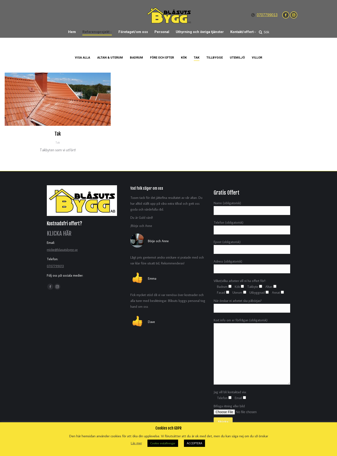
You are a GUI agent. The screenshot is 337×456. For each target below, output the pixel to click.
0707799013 (267, 15)
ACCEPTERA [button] (194, 443)
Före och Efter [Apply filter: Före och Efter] (162, 57)
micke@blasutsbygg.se (62, 250)
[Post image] (58, 99)
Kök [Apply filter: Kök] (184, 57)
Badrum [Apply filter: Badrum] (136, 57)
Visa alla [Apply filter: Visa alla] (82, 57)
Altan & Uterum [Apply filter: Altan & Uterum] (110, 57)
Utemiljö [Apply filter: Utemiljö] (237, 57)
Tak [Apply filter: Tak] (196, 57)
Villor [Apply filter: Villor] (257, 57)
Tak (58, 134)
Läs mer (136, 443)
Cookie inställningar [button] (162, 443)
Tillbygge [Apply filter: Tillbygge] (214, 57)
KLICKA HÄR (59, 233)
